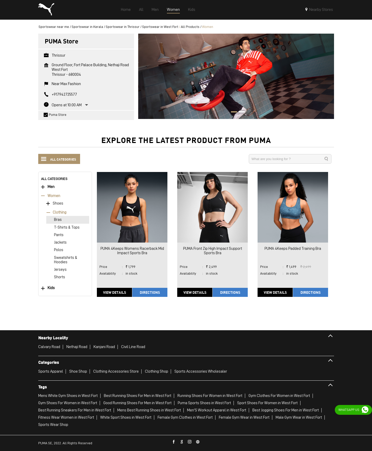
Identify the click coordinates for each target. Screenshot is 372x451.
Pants (59, 235)
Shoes (58, 203)
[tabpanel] (236, 76)
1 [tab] (232, 112)
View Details (114, 292)
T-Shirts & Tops (67, 227)
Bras (58, 220)
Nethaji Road (76, 347)
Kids (51, 288)
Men (51, 187)
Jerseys (60, 270)
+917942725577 (64, 94)
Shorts (59, 277)
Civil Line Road (133, 347)
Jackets (60, 242)
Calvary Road (49, 347)
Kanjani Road (104, 347)
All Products (190, 26)
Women (54, 196)
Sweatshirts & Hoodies (65, 260)
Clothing (59, 212)
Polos (58, 250)
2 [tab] (240, 112)
